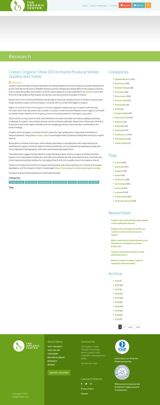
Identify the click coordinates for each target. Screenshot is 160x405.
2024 (117, 289)
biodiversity (120, 179)
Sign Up (138, 5)
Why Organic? (55, 346)
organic (118, 171)
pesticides (119, 166)
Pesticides (83, 182)
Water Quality (121, 143)
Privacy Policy (87, 388)
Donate (125, 5)
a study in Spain (42, 135)
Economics (120, 92)
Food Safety (120, 104)
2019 (117, 310)
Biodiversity (120, 83)
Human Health (44, 182)
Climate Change (16, 182)
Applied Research (123, 79)
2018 (117, 315)
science (118, 162)
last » (138, 327)
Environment (31, 182)
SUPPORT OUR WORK (58, 372)
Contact (113, 5)
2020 (117, 306)
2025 (117, 285)
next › (130, 327)
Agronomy (87, 91)
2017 (117, 319)
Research (52, 361)
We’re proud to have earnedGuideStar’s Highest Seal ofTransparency (127, 387)
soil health (119, 192)
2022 (117, 298)
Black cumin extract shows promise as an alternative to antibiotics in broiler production (129, 243)
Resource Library (56, 357)
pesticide (119, 188)
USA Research (121, 139)
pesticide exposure (123, 201)
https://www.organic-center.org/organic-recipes (77, 168)
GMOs (118, 109)
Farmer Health (121, 100)
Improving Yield (59, 182)
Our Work (53, 354)
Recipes (51, 364)
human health (121, 196)
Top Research (121, 134)
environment (120, 184)
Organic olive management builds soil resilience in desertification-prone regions (128, 231)
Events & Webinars (98, 5)
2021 (117, 302)
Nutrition (72, 182)
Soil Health (94, 182)
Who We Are (54, 350)
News (85, 5)
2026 (117, 281)
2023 (117, 293)
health (118, 175)
